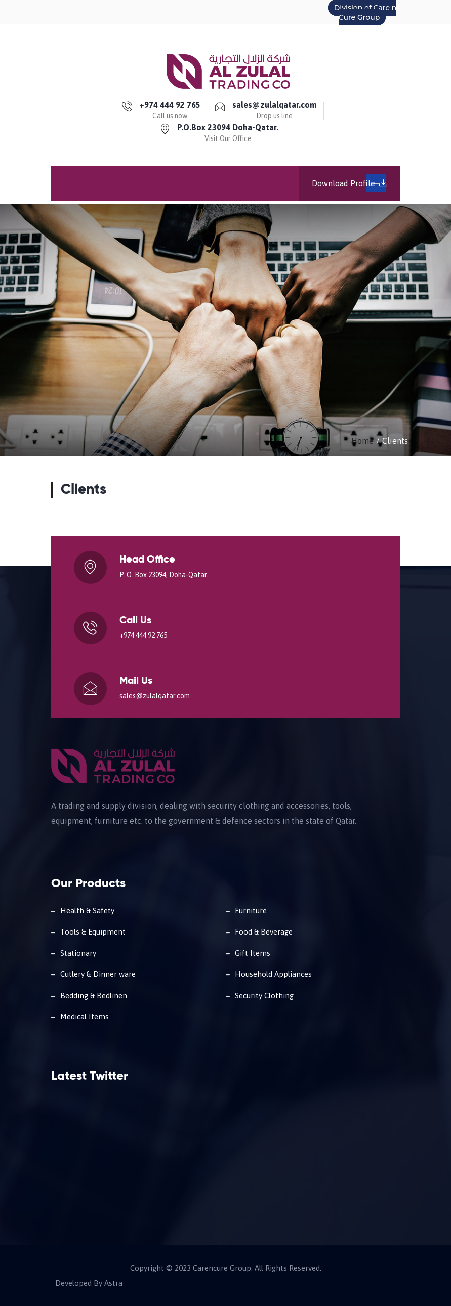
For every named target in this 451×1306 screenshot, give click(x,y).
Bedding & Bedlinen (93, 995)
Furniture (251, 910)
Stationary (78, 953)
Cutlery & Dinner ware (98, 974)
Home (362, 440)
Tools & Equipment (93, 931)
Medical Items (84, 1016)
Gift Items (252, 953)
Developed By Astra (88, 1283)
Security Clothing (264, 995)
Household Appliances (273, 974)
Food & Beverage (264, 931)
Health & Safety (87, 910)
